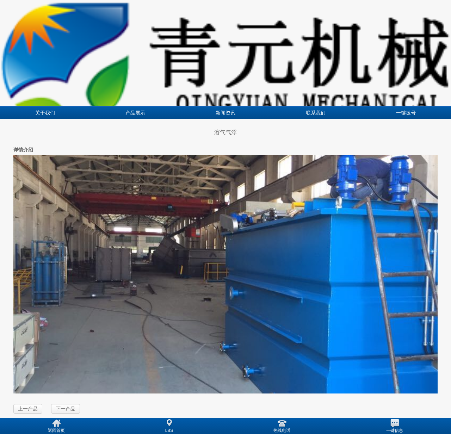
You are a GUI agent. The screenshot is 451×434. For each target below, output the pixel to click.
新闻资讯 (225, 113)
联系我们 (316, 113)
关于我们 (45, 113)
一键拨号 (406, 113)
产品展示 (135, 113)
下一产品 (65, 408)
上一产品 (28, 408)
